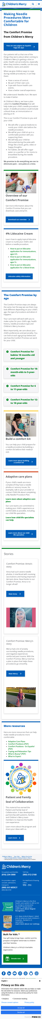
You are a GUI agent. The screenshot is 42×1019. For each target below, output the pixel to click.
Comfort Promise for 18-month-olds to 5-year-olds (24, 372)
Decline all (21, 1012)
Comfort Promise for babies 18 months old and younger (23, 355)
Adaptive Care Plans (16, 741)
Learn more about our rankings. (27, 924)
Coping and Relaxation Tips (19, 751)
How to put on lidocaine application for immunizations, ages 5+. (23, 259)
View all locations (31, 978)
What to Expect (14, 756)
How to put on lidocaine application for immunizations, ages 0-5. (23, 251)
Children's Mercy (7, 856)
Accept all (21, 1008)
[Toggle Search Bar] (33, 4)
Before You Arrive (27, 856)
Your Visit (16, 856)
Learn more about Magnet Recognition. (25, 910)
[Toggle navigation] (39, 4)
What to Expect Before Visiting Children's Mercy (18, 858)
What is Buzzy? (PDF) (17, 754)
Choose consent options (9, 1002)
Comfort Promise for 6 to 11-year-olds (23, 387)
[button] (21, 47)
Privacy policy (29, 1002)
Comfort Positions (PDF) (18, 744)
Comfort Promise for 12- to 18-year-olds (24, 401)
